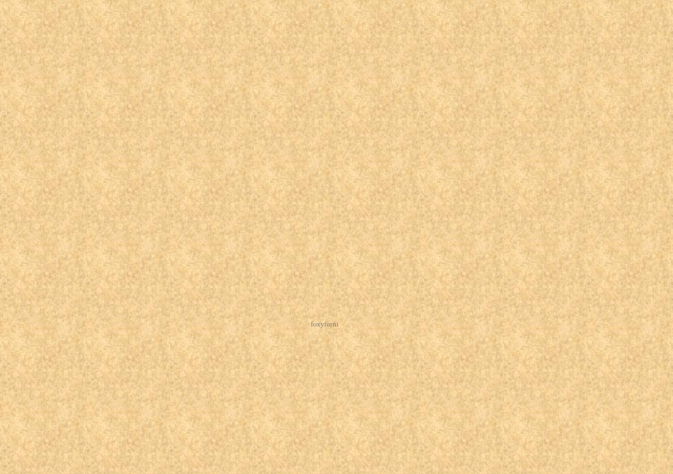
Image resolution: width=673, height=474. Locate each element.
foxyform (324, 324)
